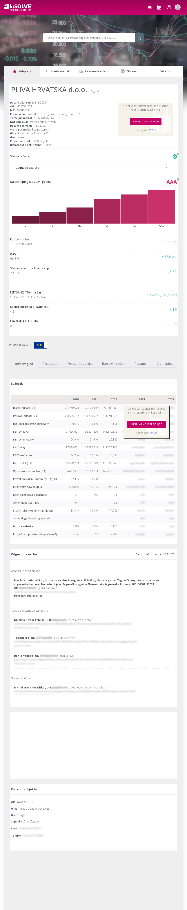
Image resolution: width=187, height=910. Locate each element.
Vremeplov (164, 363)
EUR (39, 345)
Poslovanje (50, 363)
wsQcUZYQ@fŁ (33, 835)
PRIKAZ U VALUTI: (20, 345)
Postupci (141, 363)
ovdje (152, 130)
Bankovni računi (114, 363)
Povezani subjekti (80, 363)
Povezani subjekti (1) (28, 595)
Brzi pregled (24, 364)
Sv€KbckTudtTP (30, 828)
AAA (171, 181)
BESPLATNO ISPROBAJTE (147, 121)
